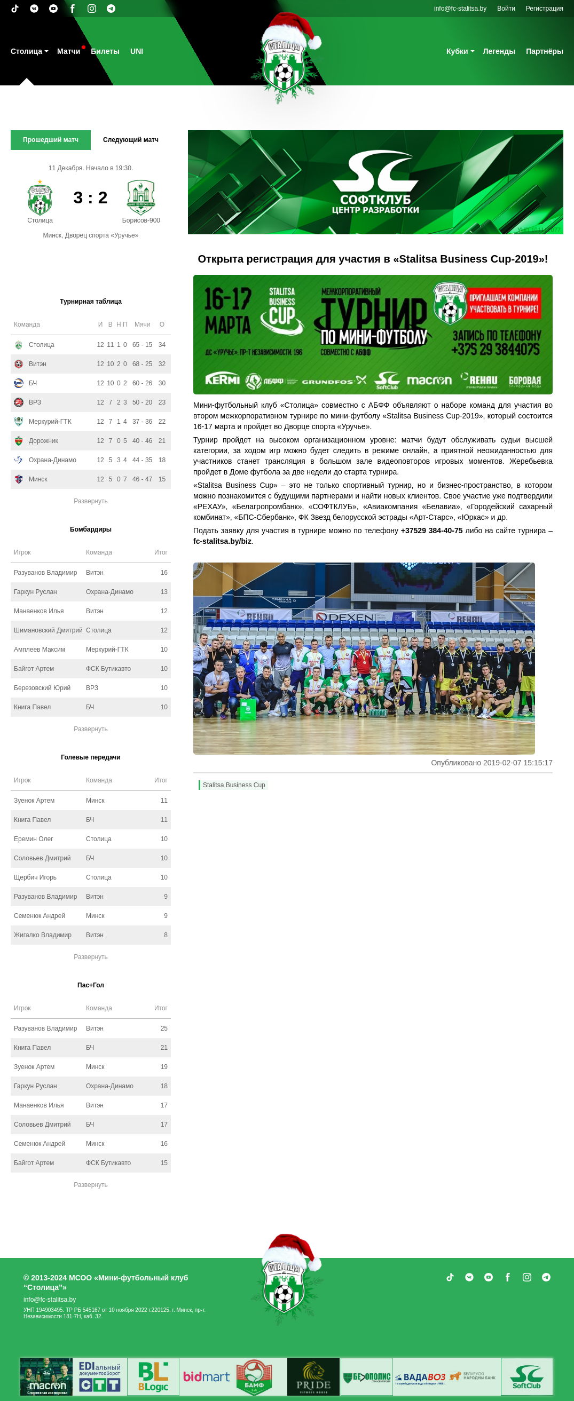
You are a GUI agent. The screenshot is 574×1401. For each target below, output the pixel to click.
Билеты (105, 51)
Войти (506, 8)
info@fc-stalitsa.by (460, 8)
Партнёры (544, 51)
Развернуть (91, 501)
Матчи (68, 51)
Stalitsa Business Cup (234, 785)
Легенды (499, 51)
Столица (26, 51)
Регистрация (544, 8)
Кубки (457, 51)
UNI (136, 51)
